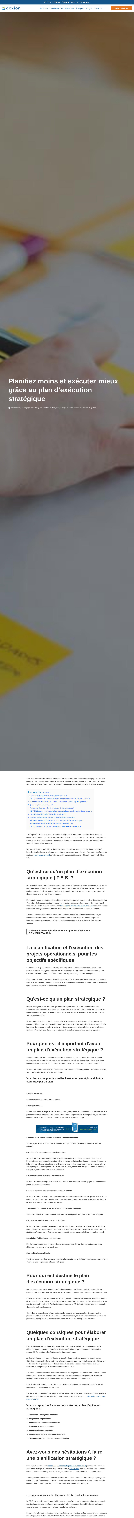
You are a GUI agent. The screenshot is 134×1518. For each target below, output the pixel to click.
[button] (83, 8)
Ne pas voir (46, 795)
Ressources (68, 8)
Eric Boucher (80, 1504)
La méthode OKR (55, 8)
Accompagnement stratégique (32, 408)
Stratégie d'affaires (68, 408)
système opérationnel (45, 861)
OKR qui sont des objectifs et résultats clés (89, 913)
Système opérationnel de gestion (88, 408)
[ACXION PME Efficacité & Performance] (11, 8)
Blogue (89, 8)
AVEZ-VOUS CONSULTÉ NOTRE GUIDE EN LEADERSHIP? (67, 2)
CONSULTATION (121, 8)
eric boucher (15, 408)
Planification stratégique (52, 408)
